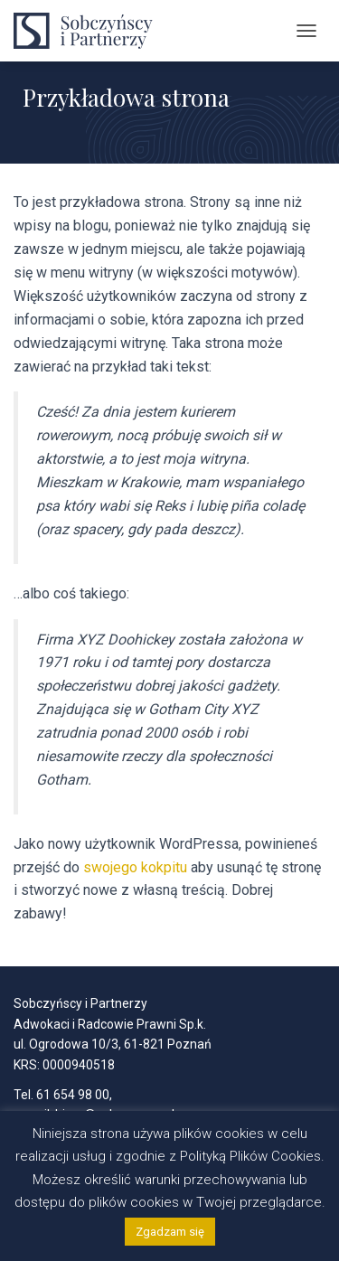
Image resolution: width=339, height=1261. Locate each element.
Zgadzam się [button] (170, 1231)
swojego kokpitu (135, 867)
